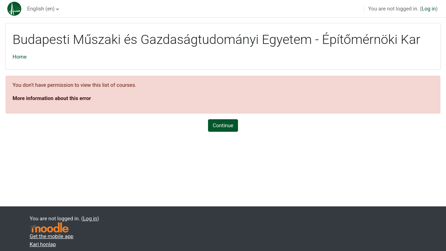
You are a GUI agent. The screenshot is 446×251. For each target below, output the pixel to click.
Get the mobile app (52, 236)
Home (19, 57)
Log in (429, 9)
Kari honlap (43, 244)
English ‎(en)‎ (41, 9)
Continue (223, 125)
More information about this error (52, 98)
